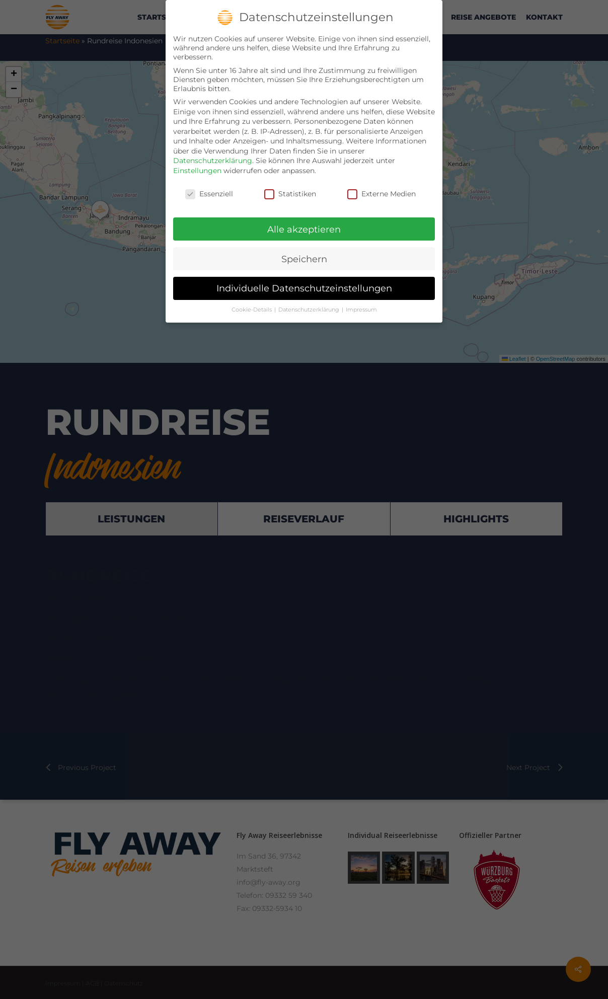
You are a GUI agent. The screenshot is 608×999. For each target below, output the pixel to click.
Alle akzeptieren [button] (304, 229)
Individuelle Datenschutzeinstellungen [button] (304, 288)
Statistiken (290, 193)
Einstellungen (197, 170)
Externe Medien (381, 193)
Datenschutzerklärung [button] (309, 309)
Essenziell (209, 193)
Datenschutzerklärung (212, 160)
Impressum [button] (361, 309)
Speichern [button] (304, 259)
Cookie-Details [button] (252, 309)
